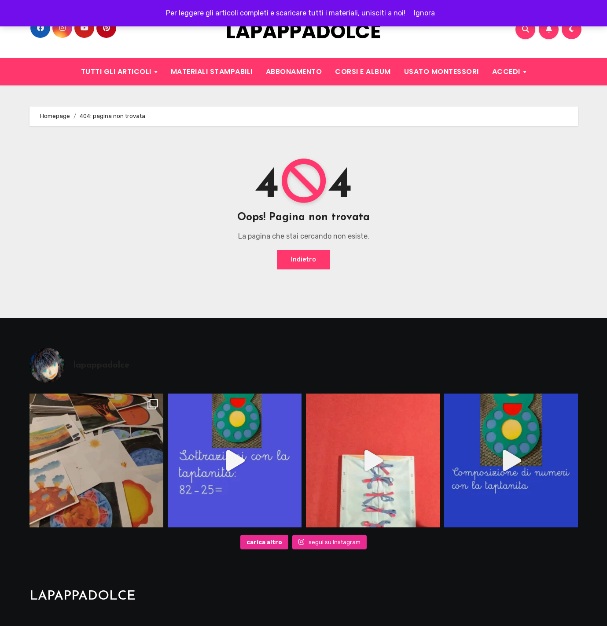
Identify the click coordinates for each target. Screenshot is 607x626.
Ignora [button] (424, 13)
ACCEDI (507, 71)
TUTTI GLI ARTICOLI (117, 71)
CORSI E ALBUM (363, 71)
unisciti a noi (382, 13)
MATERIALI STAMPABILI (212, 71)
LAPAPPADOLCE (303, 31)
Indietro (303, 259)
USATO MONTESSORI (441, 71)
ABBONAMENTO (294, 71)
